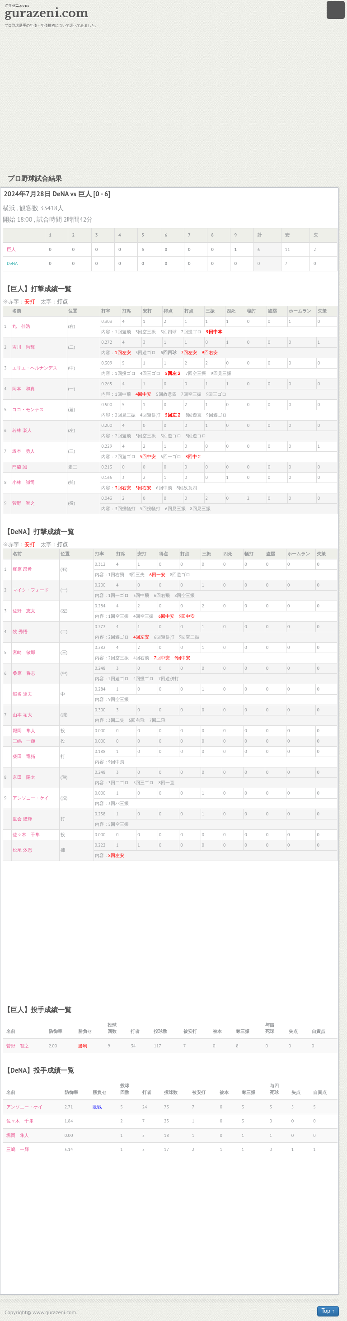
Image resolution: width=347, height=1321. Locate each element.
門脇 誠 (19, 467)
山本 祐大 (22, 715)
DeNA (12, 263)
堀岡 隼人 (24, 731)
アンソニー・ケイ (31, 798)
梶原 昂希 (22, 569)
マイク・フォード (31, 590)
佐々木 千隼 (26, 835)
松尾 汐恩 (22, 850)
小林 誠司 (23, 482)
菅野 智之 (23, 503)
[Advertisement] (173, 99)
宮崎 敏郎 (24, 652)
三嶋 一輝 (24, 741)
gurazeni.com (47, 13)
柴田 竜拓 (24, 756)
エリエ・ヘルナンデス (34, 368)
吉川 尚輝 (23, 347)
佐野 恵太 (24, 611)
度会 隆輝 (22, 819)
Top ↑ (328, 1311)
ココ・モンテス (28, 409)
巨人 (11, 249)
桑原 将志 (24, 673)
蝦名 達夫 (22, 694)
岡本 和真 (23, 389)
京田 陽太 (24, 777)
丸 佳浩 (21, 326)
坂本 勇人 (23, 451)
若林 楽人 (22, 430)
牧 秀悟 (20, 631)
